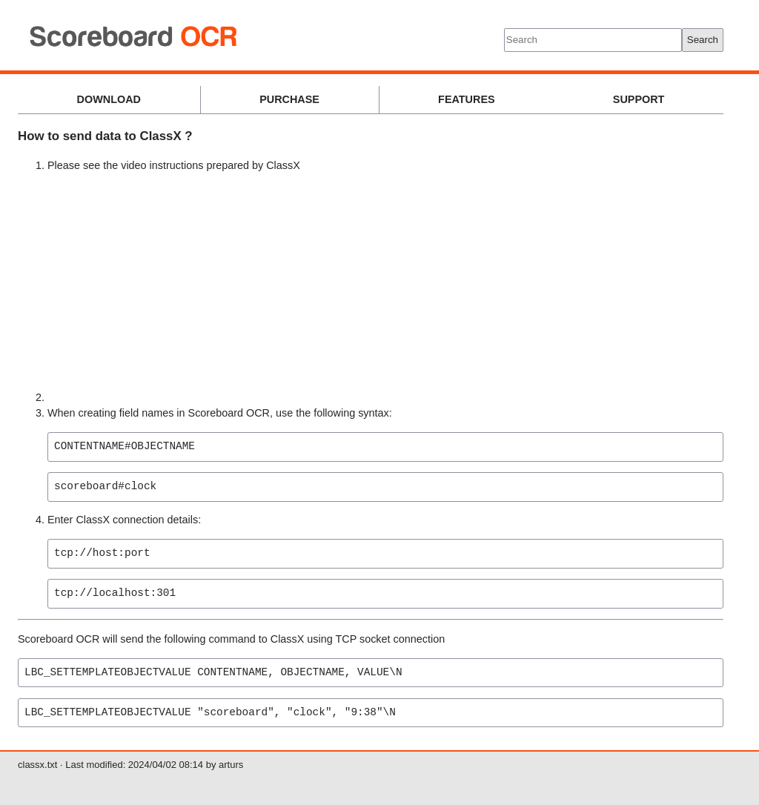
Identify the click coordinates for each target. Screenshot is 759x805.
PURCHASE (289, 99)
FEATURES (466, 99)
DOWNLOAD (109, 99)
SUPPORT (639, 99)
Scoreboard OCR (329, 37)
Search (702, 39)
